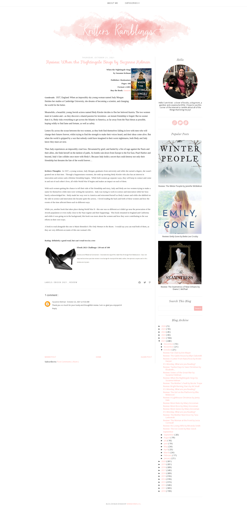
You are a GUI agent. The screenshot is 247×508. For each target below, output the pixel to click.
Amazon (127, 90)
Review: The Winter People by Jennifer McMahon (180, 186)
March (167, 452)
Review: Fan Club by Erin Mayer (177, 353)
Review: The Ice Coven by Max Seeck (179, 429)
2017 (163, 470)
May (166, 446)
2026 (163, 326)
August (167, 437)
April (166, 449)
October (168, 350)
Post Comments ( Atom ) (68, 362)
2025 (163, 329)
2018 (163, 467)
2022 (163, 338)
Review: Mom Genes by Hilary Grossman (181, 409)
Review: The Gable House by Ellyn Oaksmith (182, 356)
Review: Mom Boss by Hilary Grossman (180, 406)
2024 (163, 332)
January (167, 458)
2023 (163, 335)
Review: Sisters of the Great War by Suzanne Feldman (179, 373)
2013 (163, 482)
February (168, 455)
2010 (163, 491)
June (166, 443)
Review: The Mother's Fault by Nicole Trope (182, 383)
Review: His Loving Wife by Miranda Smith (181, 426)
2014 (163, 479)
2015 (163, 476)
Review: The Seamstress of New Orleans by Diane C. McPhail (180, 288)
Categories (132, 3)
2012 (163, 485)
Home (98, 357)
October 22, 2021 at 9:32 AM (78, 302)
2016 (163, 473)
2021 (163, 341)
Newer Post (50, 357)
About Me (112, 3)
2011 (163, 488)
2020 (163, 461)
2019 (163, 464)
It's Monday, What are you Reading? (179, 364)
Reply (54, 309)
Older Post (146, 357)
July (165, 440)
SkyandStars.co (134, 504)
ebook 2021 (61, 282)
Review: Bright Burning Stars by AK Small (181, 386)
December (169, 344)
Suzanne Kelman (59, 302)
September (168, 432)
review (73, 282)
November (169, 347)
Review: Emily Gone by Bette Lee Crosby (180, 236)
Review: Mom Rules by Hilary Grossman (180, 403)
